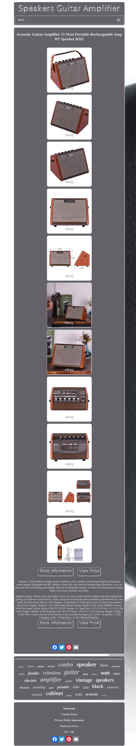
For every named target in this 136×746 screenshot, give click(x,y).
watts (22, 673)
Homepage (69, 708)
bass (104, 665)
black (97, 686)
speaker (87, 664)
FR (72, 732)
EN (66, 732)
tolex (116, 673)
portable (63, 687)
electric (30, 680)
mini (85, 674)
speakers (105, 680)
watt (105, 672)
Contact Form (69, 714)
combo (65, 664)
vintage (84, 680)
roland (30, 666)
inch (51, 688)
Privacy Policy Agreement (69, 720)
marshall (37, 694)
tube (76, 687)
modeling (39, 687)
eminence (113, 687)
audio (68, 681)
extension (116, 666)
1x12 (78, 694)
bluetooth (24, 687)
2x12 (86, 687)
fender (33, 673)
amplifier (51, 679)
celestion (52, 672)
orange (104, 695)
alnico (94, 674)
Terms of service (69, 726)
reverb (51, 666)
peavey (21, 667)
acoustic (92, 694)
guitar (71, 672)
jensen (40, 666)
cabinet (54, 693)
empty (69, 695)
